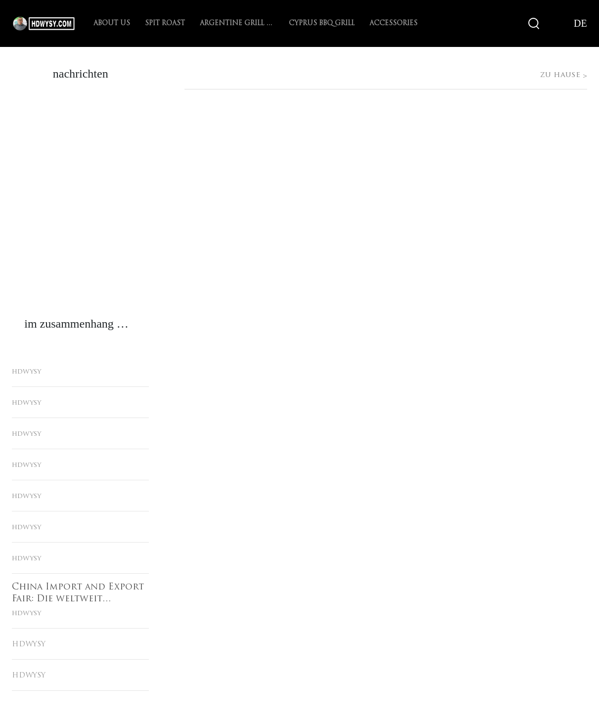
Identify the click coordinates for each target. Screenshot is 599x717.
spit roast (165, 23)
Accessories (393, 23)
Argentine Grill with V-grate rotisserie (237, 23)
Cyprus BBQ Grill (322, 23)
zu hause (300, 53)
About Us (111, 23)
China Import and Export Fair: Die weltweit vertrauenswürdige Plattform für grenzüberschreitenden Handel (78, 594)
